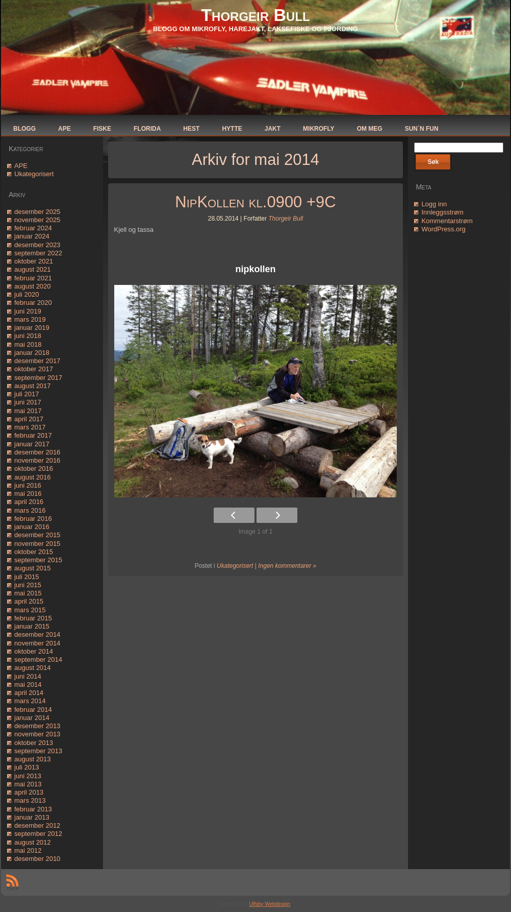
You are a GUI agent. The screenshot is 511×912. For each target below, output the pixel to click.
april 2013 (28, 792)
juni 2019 (27, 311)
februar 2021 (33, 278)
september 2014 (38, 659)
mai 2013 (27, 784)
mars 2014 (29, 701)
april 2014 (28, 693)
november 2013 (37, 734)
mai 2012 (27, 850)
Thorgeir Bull (255, 15)
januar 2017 (31, 444)
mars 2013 (29, 800)
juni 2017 (27, 402)
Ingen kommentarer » (287, 565)
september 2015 (38, 560)
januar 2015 (31, 626)
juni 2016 (27, 485)
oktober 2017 (33, 369)
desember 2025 (37, 211)
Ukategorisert (34, 174)
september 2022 (38, 253)
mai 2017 (27, 411)
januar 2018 (31, 352)
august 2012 (32, 842)
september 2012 (38, 833)
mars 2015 (29, 610)
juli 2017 (26, 394)
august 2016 (32, 477)
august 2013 (32, 759)
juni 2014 (27, 676)
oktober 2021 (33, 261)
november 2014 (37, 643)
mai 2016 (27, 493)
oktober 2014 (33, 651)
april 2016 (28, 502)
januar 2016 (31, 527)
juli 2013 (26, 767)
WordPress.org (443, 229)
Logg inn (434, 204)
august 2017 (32, 386)
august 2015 (32, 568)
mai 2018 (27, 344)
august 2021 (32, 269)
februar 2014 (33, 709)
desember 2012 (37, 825)
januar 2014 (31, 718)
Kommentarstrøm (446, 221)
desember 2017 (37, 361)
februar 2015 (33, 618)
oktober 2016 (33, 468)
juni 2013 (27, 776)
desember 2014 (37, 634)
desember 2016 (37, 452)
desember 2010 (37, 858)
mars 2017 (29, 427)
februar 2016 (33, 518)
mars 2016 (29, 510)
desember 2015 (37, 535)
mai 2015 (27, 593)
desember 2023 (37, 245)
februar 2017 (33, 435)
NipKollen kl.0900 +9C (255, 202)
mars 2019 (29, 319)
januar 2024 (31, 236)
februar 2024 (33, 228)
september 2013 (38, 751)
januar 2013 (31, 817)
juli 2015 (26, 577)
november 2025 (37, 220)
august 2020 (32, 286)
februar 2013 (33, 809)
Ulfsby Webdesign (269, 904)
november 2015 (37, 543)
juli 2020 (26, 294)
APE (21, 166)
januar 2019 (31, 327)
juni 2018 (27, 336)
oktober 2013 (33, 743)
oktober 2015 (33, 552)
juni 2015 (27, 585)
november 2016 (37, 460)
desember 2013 (37, 726)
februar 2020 (33, 302)
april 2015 (28, 601)
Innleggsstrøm (442, 212)
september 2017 (38, 377)
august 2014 (32, 667)
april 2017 (28, 419)
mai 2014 (27, 684)
